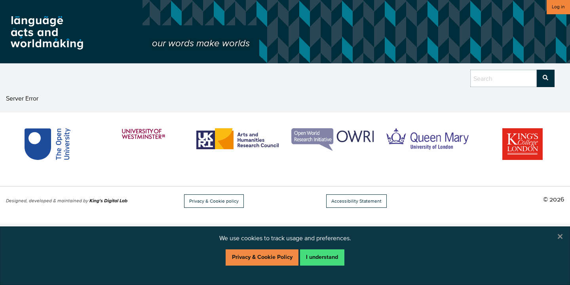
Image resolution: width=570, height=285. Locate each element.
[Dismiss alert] (560, 236)
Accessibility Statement (356, 200)
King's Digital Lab (108, 200)
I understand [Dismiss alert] (322, 257)
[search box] (503, 78)
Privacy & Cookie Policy (262, 257)
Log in (558, 6)
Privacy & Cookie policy (214, 200)
